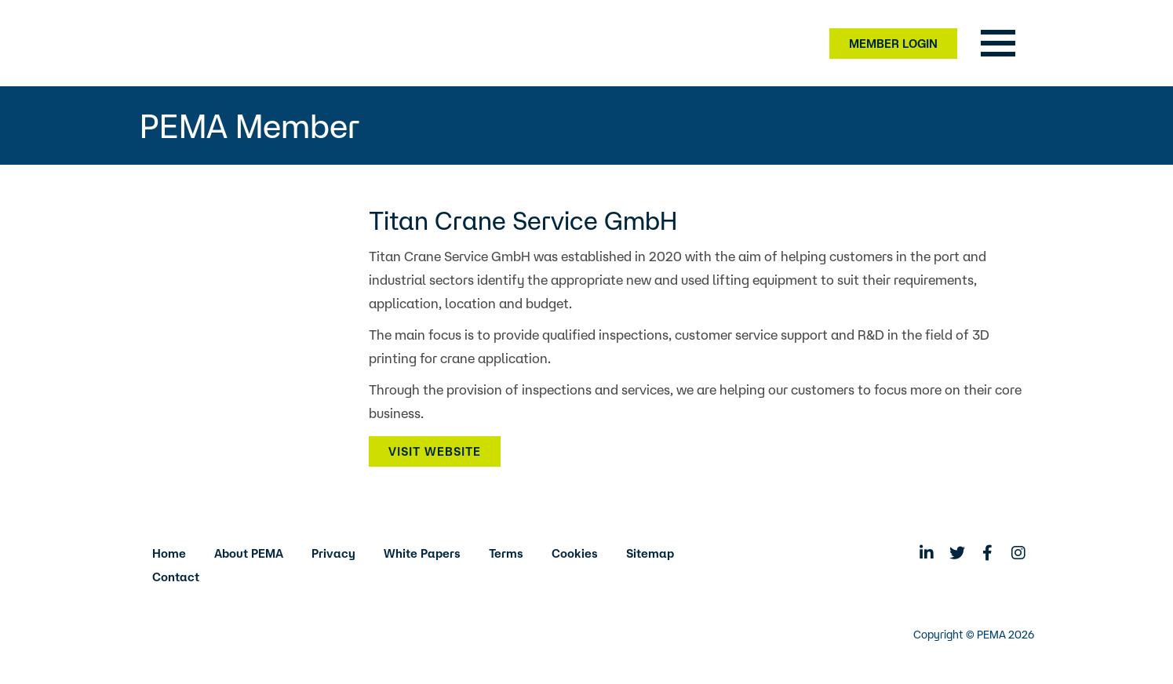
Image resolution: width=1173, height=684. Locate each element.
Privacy (333, 553)
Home (169, 553)
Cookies (575, 553)
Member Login (893, 43)
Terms (506, 553)
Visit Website (434, 451)
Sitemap (650, 553)
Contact (175, 577)
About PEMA (248, 553)
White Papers (422, 553)
